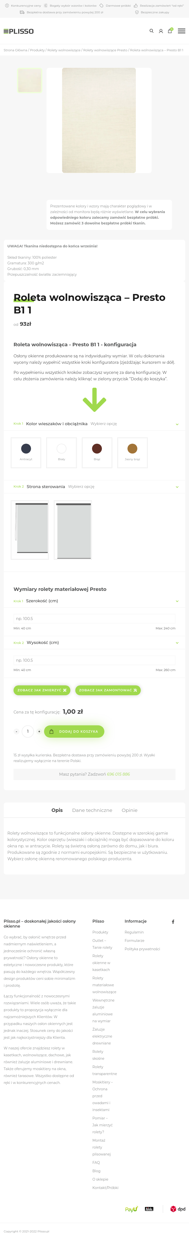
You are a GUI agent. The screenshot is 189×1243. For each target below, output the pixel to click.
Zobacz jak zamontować (108, 691)
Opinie (131, 812)
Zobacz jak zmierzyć (41, 691)
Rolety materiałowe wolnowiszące (104, 988)
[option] (32, 81)
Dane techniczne (92, 812)
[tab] (55, 812)
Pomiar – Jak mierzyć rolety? (103, 1128)
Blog (97, 1174)
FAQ (96, 1166)
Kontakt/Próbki (106, 1191)
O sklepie (101, 1182)
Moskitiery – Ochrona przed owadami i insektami (103, 1099)
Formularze (134, 944)
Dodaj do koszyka (80, 732)
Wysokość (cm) (36, 643)
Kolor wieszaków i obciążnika (57, 423)
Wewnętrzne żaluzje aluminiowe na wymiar (104, 1013)
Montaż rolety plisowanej (102, 1150)
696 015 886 (118, 775)
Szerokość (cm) (36, 601)
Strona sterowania (46, 487)
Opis (55, 812)
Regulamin (134, 935)
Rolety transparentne (105, 1073)
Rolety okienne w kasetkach (101, 966)
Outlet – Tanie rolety (102, 947)
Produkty (100, 935)
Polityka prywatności (142, 952)
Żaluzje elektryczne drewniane (102, 1039)
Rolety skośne (98, 1058)
